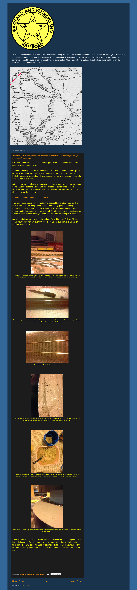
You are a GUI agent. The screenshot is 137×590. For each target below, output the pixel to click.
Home (47, 581)
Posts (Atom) (25, 585)
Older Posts (76, 581)
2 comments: (40, 574)
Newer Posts (18, 581)
